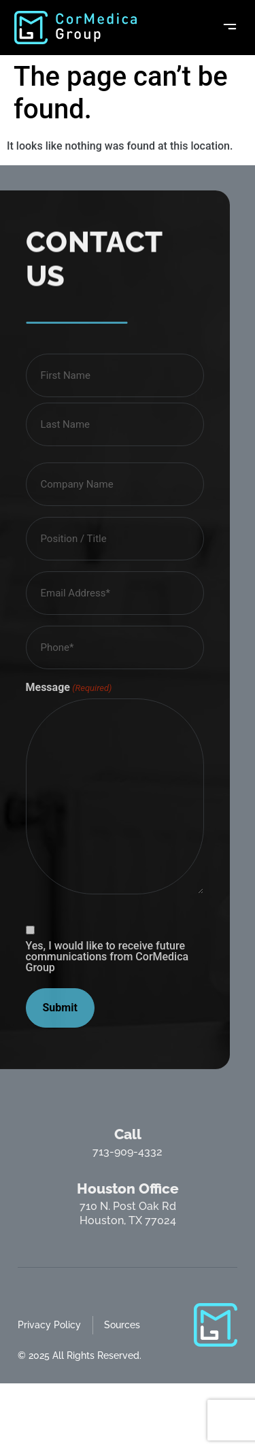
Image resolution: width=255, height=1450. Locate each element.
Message (69, 687)
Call (127, 1134)
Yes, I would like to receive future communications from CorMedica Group (107, 957)
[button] (229, 27)
